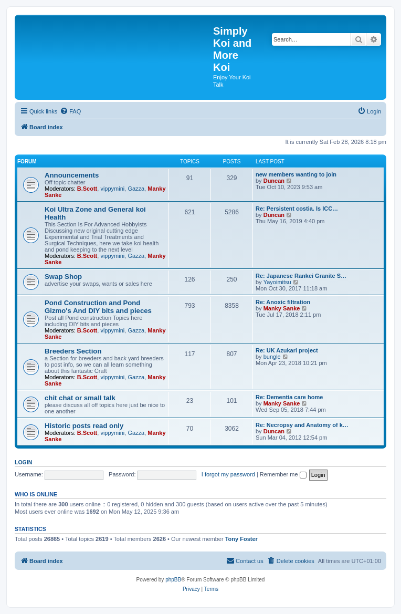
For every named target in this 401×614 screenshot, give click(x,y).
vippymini (112, 188)
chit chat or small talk (80, 398)
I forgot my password (228, 474)
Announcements (72, 175)
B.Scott (87, 188)
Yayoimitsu (277, 282)
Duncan (273, 181)
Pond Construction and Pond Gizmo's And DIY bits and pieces (98, 307)
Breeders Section (73, 351)
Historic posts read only (84, 426)
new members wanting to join (296, 174)
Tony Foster (241, 539)
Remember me (283, 474)
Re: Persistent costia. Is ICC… (297, 208)
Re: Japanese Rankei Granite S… (301, 276)
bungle (272, 356)
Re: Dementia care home (289, 397)
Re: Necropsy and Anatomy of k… (302, 425)
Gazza (136, 188)
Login (23, 462)
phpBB (173, 579)
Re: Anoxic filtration (283, 302)
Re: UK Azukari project (287, 350)
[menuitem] (70, 111)
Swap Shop (63, 276)
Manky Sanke (281, 308)
